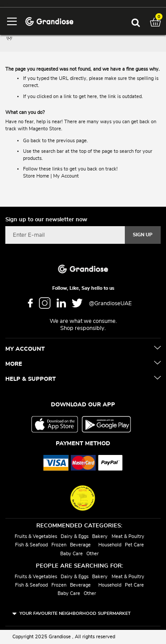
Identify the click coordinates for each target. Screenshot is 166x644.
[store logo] (49, 20)
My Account (66, 176)
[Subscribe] (143, 235)
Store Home (36, 176)
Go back (32, 140)
